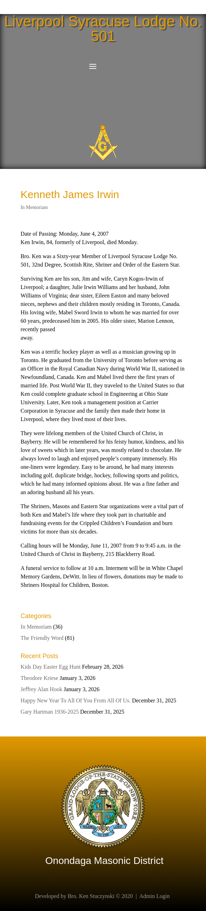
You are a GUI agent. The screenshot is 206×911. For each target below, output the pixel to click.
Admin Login (154, 896)
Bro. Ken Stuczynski (91, 896)
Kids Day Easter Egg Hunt (51, 667)
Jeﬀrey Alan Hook (42, 689)
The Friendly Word (42, 638)
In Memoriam (34, 207)
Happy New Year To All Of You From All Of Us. (76, 700)
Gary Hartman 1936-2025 (50, 712)
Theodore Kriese (39, 678)
